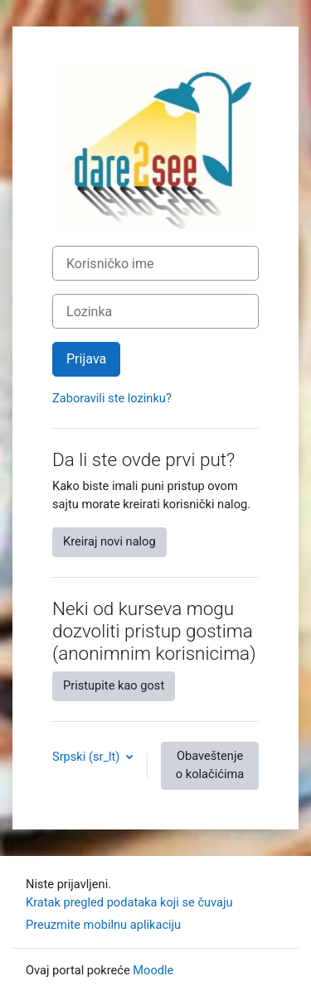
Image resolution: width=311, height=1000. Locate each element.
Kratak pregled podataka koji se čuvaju (129, 902)
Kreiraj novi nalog (109, 541)
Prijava (86, 359)
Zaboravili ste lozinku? (112, 398)
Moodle (153, 970)
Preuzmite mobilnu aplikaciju (103, 924)
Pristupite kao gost (113, 685)
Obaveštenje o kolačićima (210, 764)
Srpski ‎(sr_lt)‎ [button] (87, 756)
